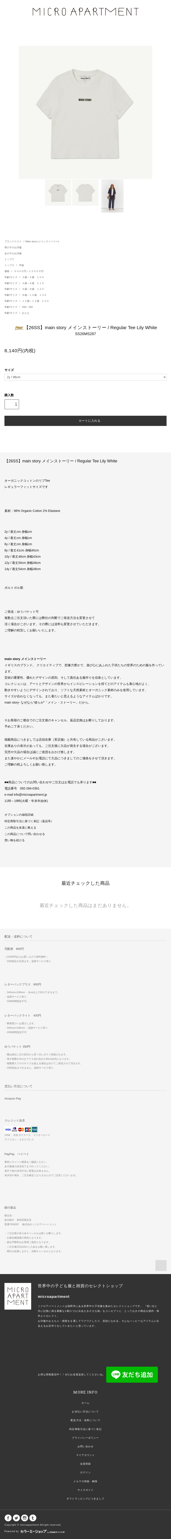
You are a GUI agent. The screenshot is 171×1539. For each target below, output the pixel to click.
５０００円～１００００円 (28, 271)
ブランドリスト (13, 241)
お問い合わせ (85, 1446)
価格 (7, 271)
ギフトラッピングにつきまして (85, 1498)
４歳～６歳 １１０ (33, 283)
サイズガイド (85, 1490)
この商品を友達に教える (20, 827)
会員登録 (85, 1463)
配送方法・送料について (85, 1420)
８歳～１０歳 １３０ (34, 295)
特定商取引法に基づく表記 (85, 1429)
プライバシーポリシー (85, 1437)
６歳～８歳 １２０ (33, 289)
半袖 (21, 265)
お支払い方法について (85, 1411)
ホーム (85, 1403)
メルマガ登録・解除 (85, 1481)
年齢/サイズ (11, 277)
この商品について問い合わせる (24, 834)
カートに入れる (85, 420)
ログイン (85, 1472)
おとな (25, 313)
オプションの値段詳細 (18, 814)
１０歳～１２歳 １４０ (35, 301)
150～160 (27, 307)
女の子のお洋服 (13, 253)
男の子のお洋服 (13, 247)
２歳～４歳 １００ (33, 277)
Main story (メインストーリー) (42, 241)
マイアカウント (85, 1455)
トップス (9, 259)
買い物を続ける (14, 840)
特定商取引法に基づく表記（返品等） (29, 821)
